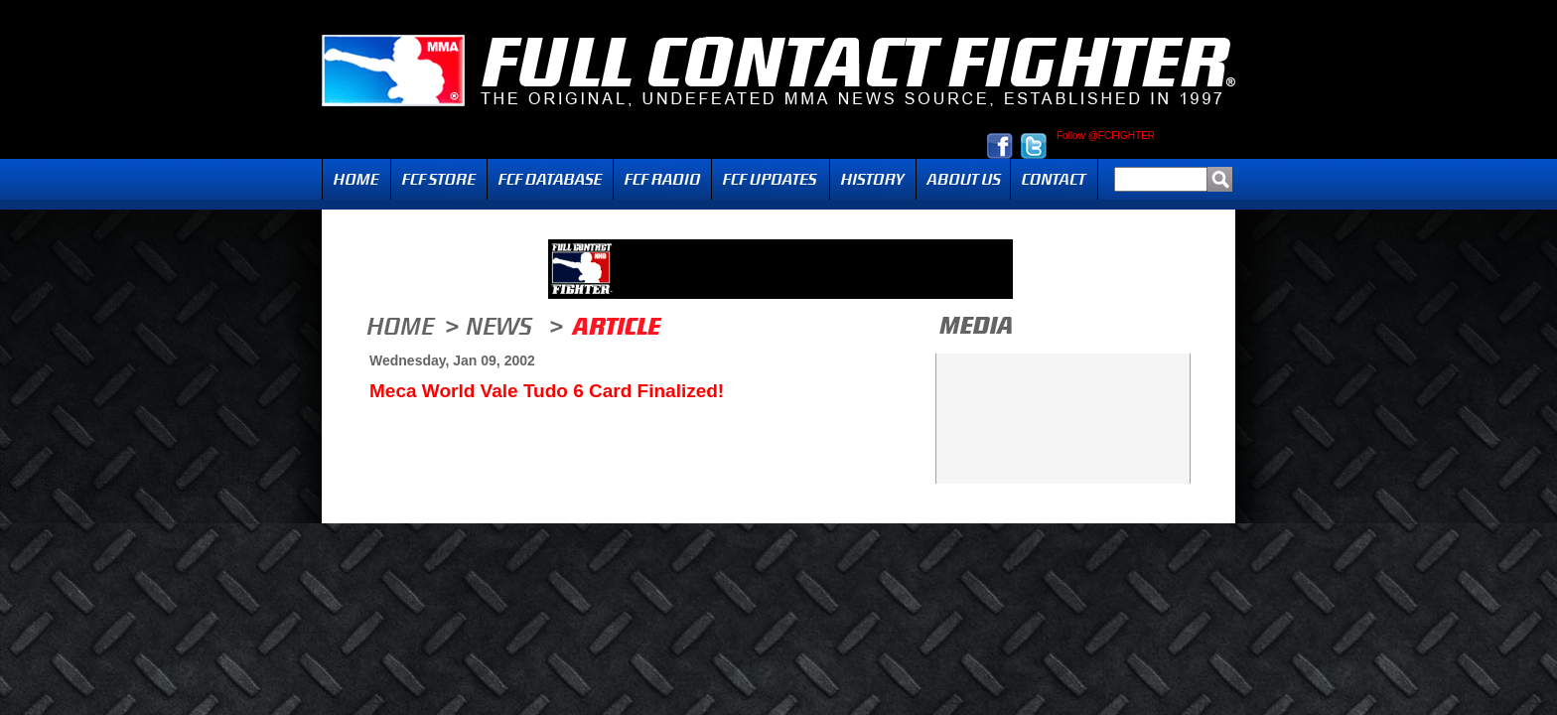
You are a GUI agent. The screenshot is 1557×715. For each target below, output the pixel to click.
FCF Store (439, 179)
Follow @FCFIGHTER (1106, 136)
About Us (963, 179)
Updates (770, 179)
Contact (1054, 179)
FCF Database (550, 179)
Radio (662, 179)
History (873, 179)
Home (356, 179)
